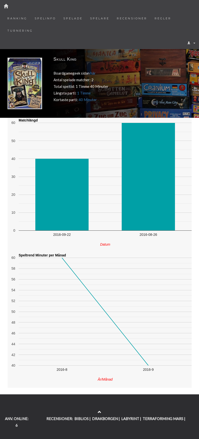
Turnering (20, 30)
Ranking (17, 18)
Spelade (73, 18)
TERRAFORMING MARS (163, 418)
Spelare (99, 18)
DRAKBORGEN (105, 418)
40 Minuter (88, 99)
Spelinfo (45, 18)
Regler (163, 18)
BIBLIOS (81, 418)
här (93, 73)
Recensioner (132, 18)
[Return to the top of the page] (99, 412)
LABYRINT (130, 418)
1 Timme (84, 93)
